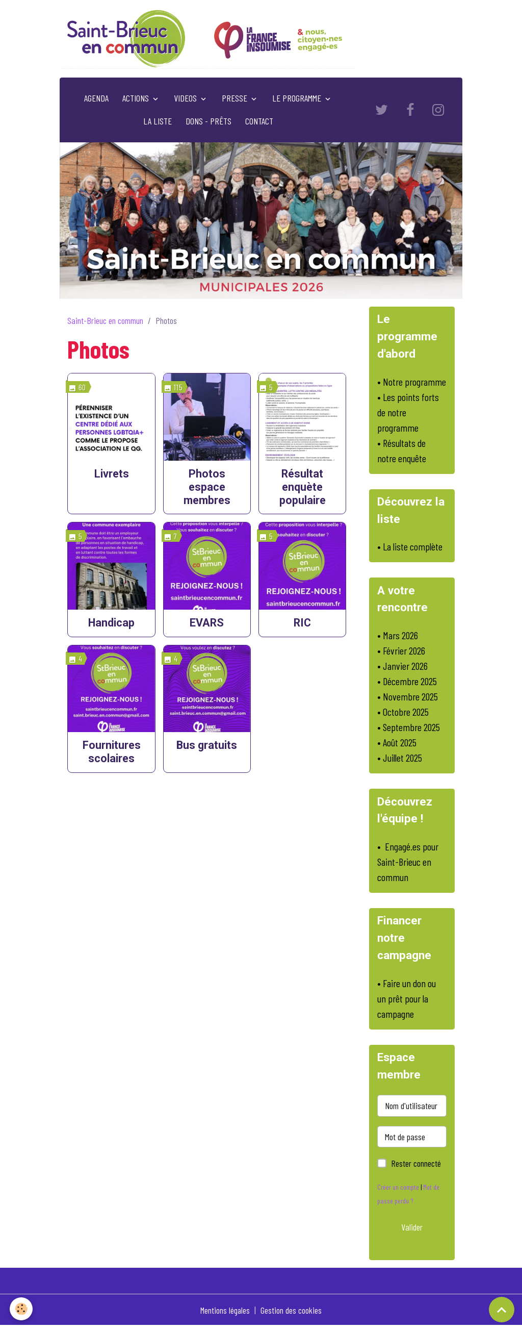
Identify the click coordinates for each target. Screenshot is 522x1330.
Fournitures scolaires (112, 754)
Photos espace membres (207, 489)
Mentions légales (225, 1313)
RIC (302, 624)
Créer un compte (398, 1191)
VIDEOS (186, 100)
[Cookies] (21, 1308)
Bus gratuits (206, 747)
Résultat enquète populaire (302, 489)
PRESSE (235, 100)
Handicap (111, 624)
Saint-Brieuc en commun (105, 322)
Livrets (111, 475)
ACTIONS (136, 100)
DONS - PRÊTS (208, 123)
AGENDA (96, 100)
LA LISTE (157, 123)
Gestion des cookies (291, 1313)
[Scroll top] (501, 1309)
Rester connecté (416, 1167)
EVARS (207, 624)
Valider (412, 1230)
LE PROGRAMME (297, 100)
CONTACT (259, 123)
